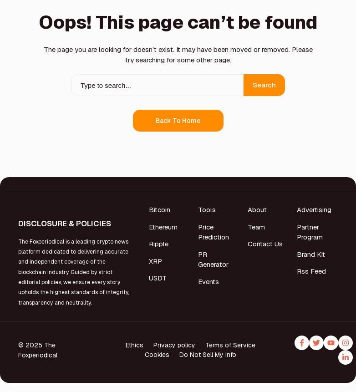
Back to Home (178, 121)
